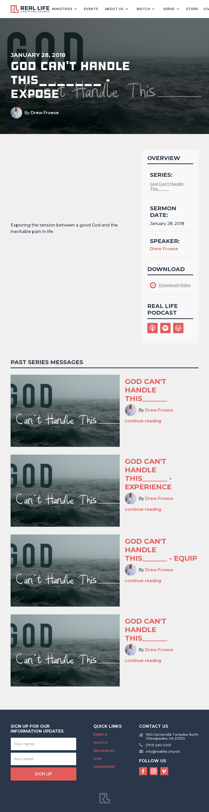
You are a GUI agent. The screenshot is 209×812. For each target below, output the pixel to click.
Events (91, 9)
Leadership (104, 767)
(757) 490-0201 (158, 745)
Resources (104, 751)
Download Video (175, 284)
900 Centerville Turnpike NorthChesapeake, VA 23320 (172, 736)
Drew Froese (45, 112)
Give (97, 759)
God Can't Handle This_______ (166, 186)
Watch (100, 742)
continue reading (143, 420)
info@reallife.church (163, 752)
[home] (32, 9)
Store (192, 9)
